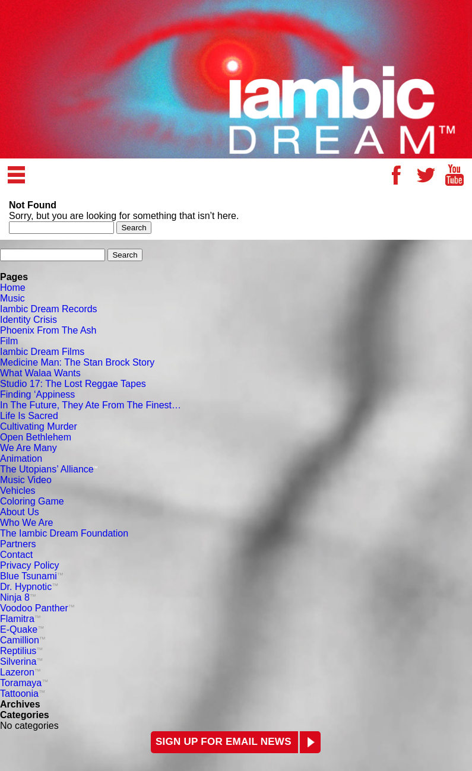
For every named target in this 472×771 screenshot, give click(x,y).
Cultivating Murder (38, 426)
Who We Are (26, 523)
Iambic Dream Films (42, 352)
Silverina (21, 661)
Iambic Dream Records (48, 309)
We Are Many (28, 448)
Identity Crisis (28, 320)
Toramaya (24, 683)
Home (13, 288)
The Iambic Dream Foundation (64, 533)
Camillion (23, 640)
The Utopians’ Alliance (49, 469)
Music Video (26, 480)
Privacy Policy (29, 565)
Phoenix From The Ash (48, 330)
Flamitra (20, 619)
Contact (16, 555)
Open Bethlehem (35, 437)
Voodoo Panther (37, 608)
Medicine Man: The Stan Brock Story (77, 362)
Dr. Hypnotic (29, 587)
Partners (18, 544)
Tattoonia (22, 693)
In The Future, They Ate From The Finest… (90, 405)
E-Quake (22, 629)
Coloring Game (32, 501)
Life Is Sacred (29, 416)
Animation (21, 458)
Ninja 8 (18, 597)
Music (12, 298)
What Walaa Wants (40, 373)
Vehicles (18, 491)
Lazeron (20, 672)
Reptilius (21, 651)
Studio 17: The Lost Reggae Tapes (73, 384)
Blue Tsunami (32, 576)
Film (9, 341)
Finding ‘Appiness (37, 394)
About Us (19, 512)
